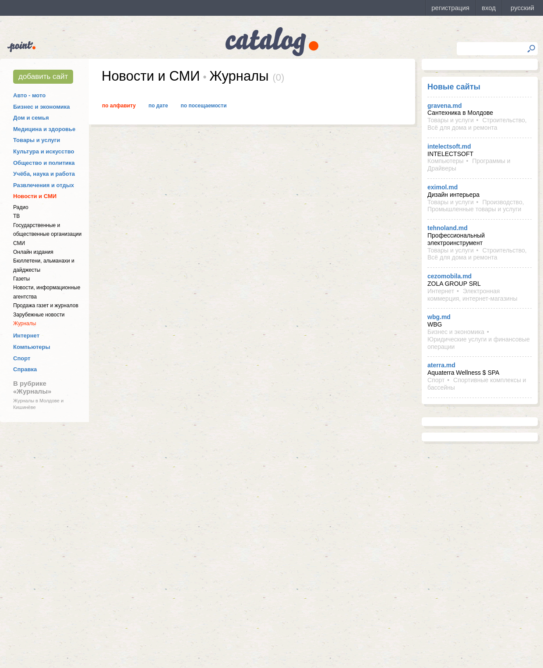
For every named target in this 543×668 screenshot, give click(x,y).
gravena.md (444, 105)
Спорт (21, 358)
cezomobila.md (449, 276)
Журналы (24, 323)
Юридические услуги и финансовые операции (478, 343)
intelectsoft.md (449, 146)
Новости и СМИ (34, 196)
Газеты (21, 279)
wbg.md (439, 316)
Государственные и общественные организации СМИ (47, 234)
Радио (20, 207)
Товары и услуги (36, 140)
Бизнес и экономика (41, 106)
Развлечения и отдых (43, 185)
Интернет (26, 335)
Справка (25, 369)
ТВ (16, 216)
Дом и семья (31, 117)
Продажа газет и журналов (45, 305)
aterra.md (441, 365)
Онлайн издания (33, 252)
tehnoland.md (447, 227)
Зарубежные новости (39, 315)
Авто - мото (29, 95)
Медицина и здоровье (44, 129)
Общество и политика (44, 163)
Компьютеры (31, 347)
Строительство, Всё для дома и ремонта (477, 124)
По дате (158, 106)
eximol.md (442, 187)
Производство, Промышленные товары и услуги (475, 206)
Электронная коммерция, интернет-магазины (472, 295)
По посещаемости (204, 106)
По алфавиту (119, 106)
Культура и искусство (43, 151)
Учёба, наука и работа (44, 174)
